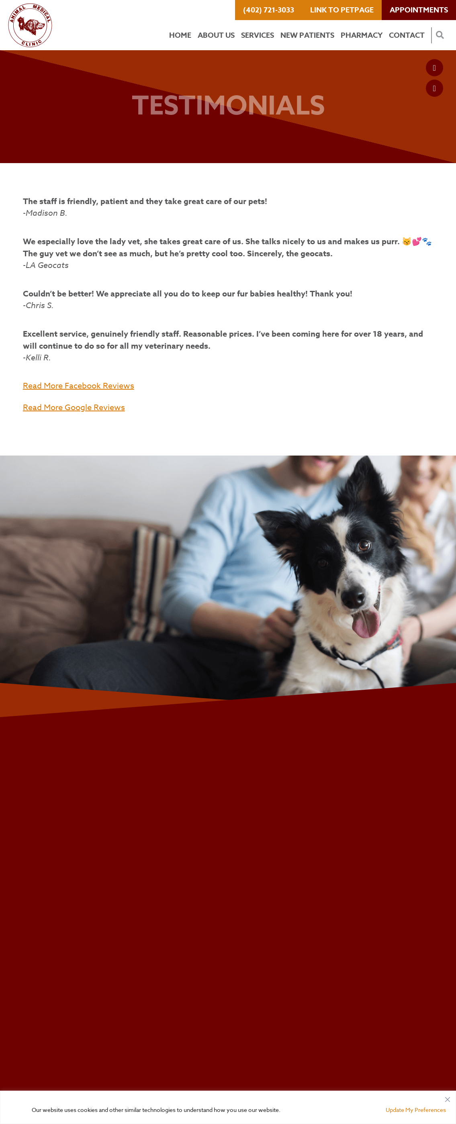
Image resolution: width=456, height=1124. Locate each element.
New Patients (307, 35)
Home (180, 35)
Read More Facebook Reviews (78, 386)
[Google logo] (434, 88)
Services (257, 35)
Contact (407, 35)
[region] (228, 1107)
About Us (216, 35)
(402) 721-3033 (268, 10)
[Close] (447, 1097)
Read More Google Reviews (74, 407)
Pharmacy (361, 35)
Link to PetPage (342, 10)
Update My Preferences (416, 1110)
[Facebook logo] (434, 67)
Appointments (419, 10)
